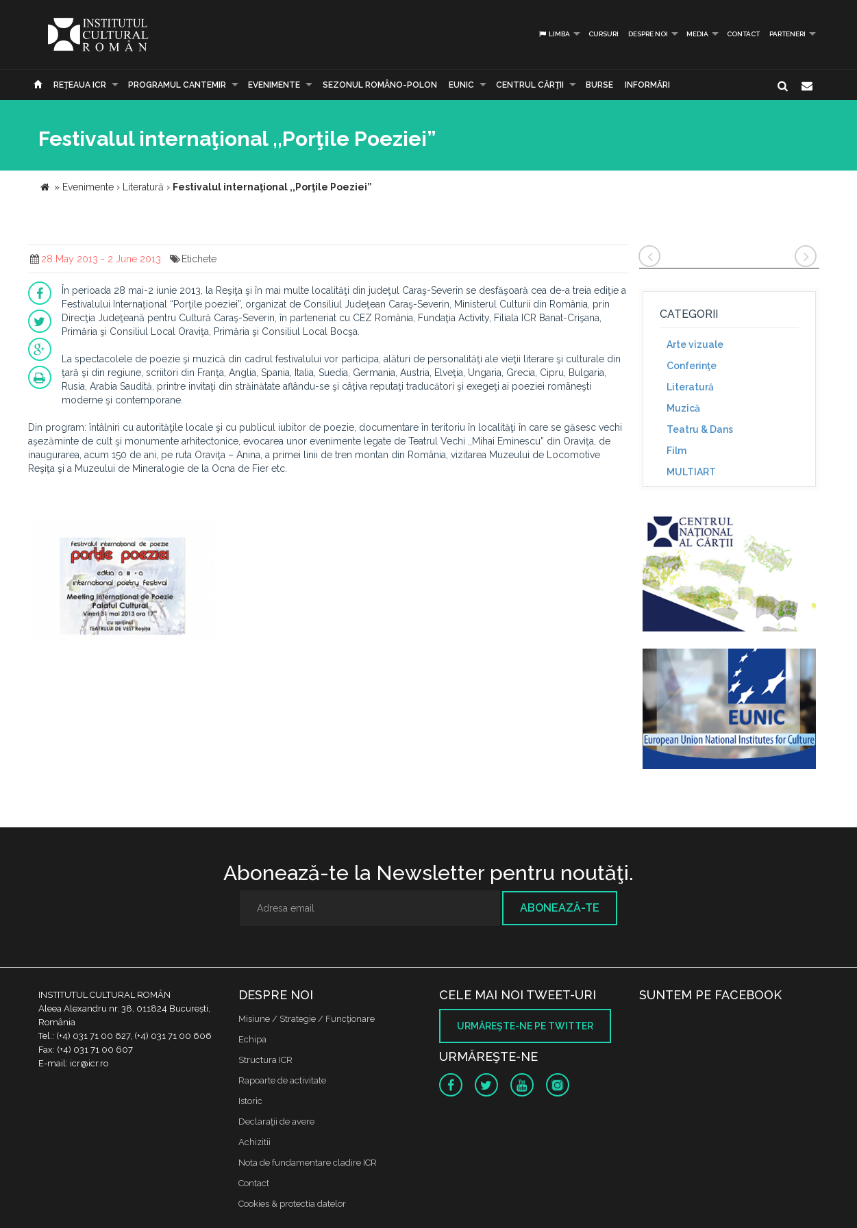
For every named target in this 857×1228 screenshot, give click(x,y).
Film (676, 450)
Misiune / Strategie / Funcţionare (306, 1019)
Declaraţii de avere (276, 1121)
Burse (599, 85)
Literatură (690, 386)
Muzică (683, 408)
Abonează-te (559, 907)
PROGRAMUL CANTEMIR (177, 85)
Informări (647, 85)
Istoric (250, 1101)
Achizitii (254, 1142)
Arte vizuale (695, 344)
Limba (554, 34)
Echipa (252, 1039)
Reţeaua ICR (79, 85)
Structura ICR (265, 1060)
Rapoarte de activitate (282, 1080)
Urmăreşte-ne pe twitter (525, 1025)
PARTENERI (787, 34)
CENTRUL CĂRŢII (530, 85)
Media (697, 34)
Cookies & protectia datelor (292, 1204)
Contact (743, 34)
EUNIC (461, 85)
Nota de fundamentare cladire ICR (307, 1162)
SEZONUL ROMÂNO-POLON (380, 85)
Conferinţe (692, 365)
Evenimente (274, 85)
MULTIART (691, 471)
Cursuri (603, 34)
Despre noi (648, 34)
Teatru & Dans (700, 429)
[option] (123, 581)
